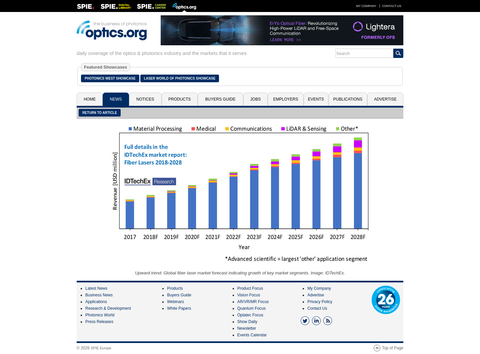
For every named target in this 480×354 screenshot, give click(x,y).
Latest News (96, 288)
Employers (285, 99)
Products (179, 99)
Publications (347, 99)
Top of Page (392, 348)
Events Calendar (252, 335)
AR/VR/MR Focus (253, 301)
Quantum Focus (251, 308)
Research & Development (108, 308)
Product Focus (250, 288)
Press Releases (99, 321)
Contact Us (391, 6)
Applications (96, 301)
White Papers (179, 308)
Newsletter (246, 328)
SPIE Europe (101, 348)
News (116, 99)
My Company (366, 6)
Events (316, 99)
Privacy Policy (319, 301)
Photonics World (99, 315)
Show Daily (247, 321)
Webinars (175, 301)
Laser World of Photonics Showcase (180, 78)
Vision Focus (248, 295)
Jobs (255, 99)
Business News (99, 295)
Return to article (99, 113)
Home (90, 99)
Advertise (385, 99)
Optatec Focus (250, 315)
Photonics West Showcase (110, 78)
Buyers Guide (220, 99)
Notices (145, 99)
